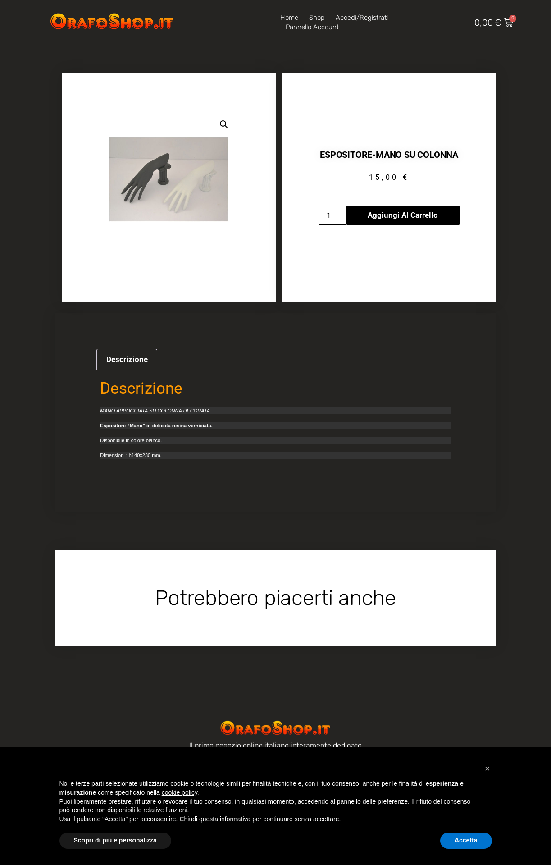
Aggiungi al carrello (403, 215)
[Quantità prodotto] (332, 215)
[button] (224, 124)
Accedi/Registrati (362, 18)
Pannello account (312, 27)
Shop (317, 18)
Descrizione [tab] (127, 359)
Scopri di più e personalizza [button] (115, 840)
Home (289, 18)
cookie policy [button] (179, 792)
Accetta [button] (466, 840)
